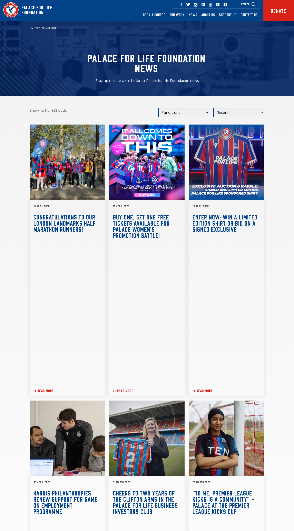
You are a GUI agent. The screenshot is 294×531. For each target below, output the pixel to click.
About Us (208, 15)
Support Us (227, 15)
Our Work (177, 15)
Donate (278, 10)
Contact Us (249, 15)
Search (245, 4)
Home (34, 27)
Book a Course (154, 15)
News (193, 15)
